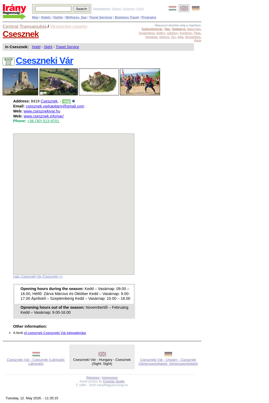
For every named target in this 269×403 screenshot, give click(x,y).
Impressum (110, 378)
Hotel (36, 47)
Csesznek (21, 34)
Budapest (129, 8)
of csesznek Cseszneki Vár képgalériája (55, 333)
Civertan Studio (113, 381)
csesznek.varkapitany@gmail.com (55, 106)
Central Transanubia (25, 26)
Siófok (140, 8)
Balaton (116, 8)
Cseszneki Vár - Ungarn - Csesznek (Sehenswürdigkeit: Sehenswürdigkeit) (168, 362)
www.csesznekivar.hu (42, 111)
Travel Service (67, 47)
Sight (48, 47)
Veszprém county (69, 26)
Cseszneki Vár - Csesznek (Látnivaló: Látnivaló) (36, 362)
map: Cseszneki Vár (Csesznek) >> (38, 276)
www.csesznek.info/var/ (44, 116)
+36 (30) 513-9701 (43, 121)
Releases (92, 378)
